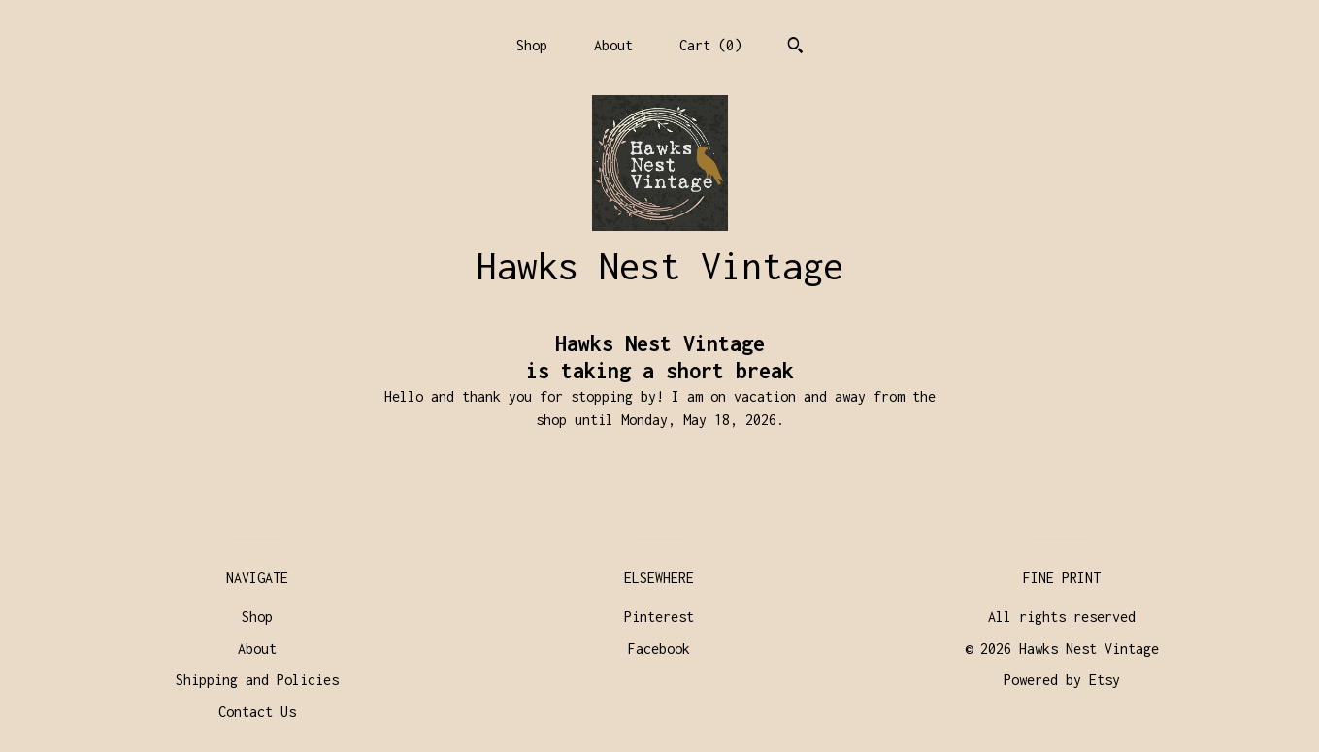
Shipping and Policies (257, 679)
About (613, 45)
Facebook (659, 648)
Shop (531, 45)
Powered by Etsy (1062, 679)
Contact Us (257, 711)
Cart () (710, 45)
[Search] (795, 47)
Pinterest (659, 616)
